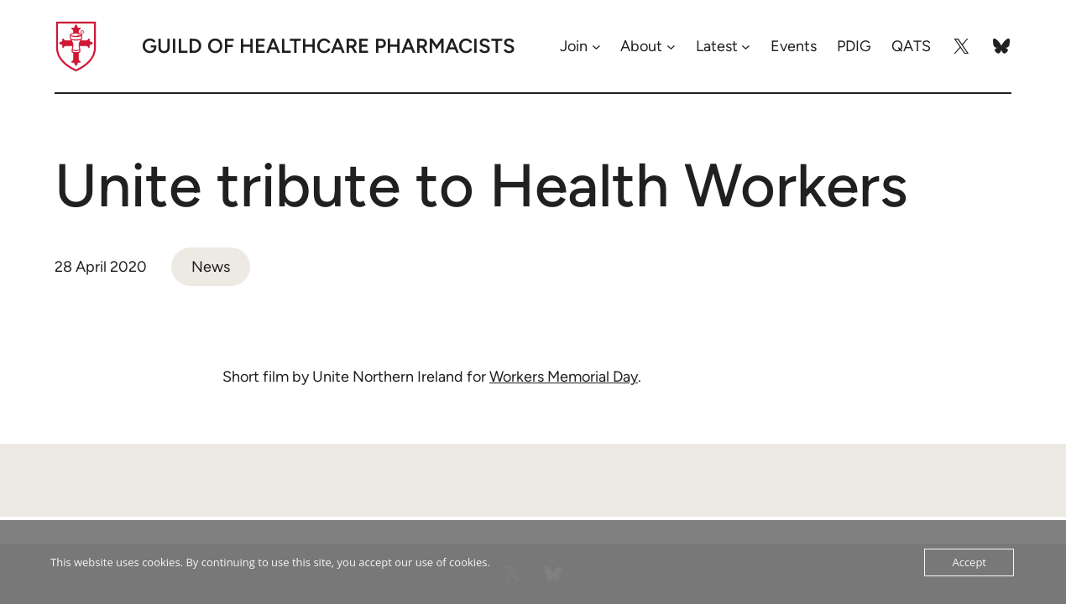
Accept (969, 562)
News (210, 267)
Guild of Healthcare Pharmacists (328, 46)
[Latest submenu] (745, 46)
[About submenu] (671, 46)
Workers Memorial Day (563, 376)
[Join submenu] (596, 46)
